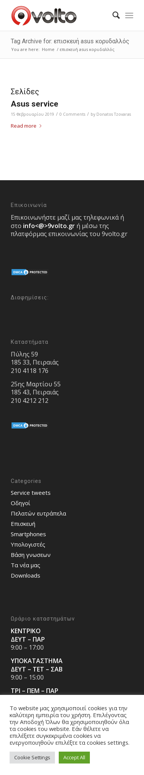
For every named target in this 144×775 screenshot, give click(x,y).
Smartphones (28, 534)
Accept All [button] (74, 757)
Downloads (25, 575)
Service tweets (31, 492)
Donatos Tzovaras (113, 114)
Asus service (34, 103)
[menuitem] (112, 15)
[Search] (112, 15)
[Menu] (129, 15)
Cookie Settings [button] (32, 757)
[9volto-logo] (60, 15)
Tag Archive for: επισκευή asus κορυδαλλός (70, 41)
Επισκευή (23, 523)
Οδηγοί (20, 503)
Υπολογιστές (28, 544)
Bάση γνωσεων (31, 554)
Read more (28, 125)
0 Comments (72, 114)
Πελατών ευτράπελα (38, 513)
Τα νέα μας (25, 565)
